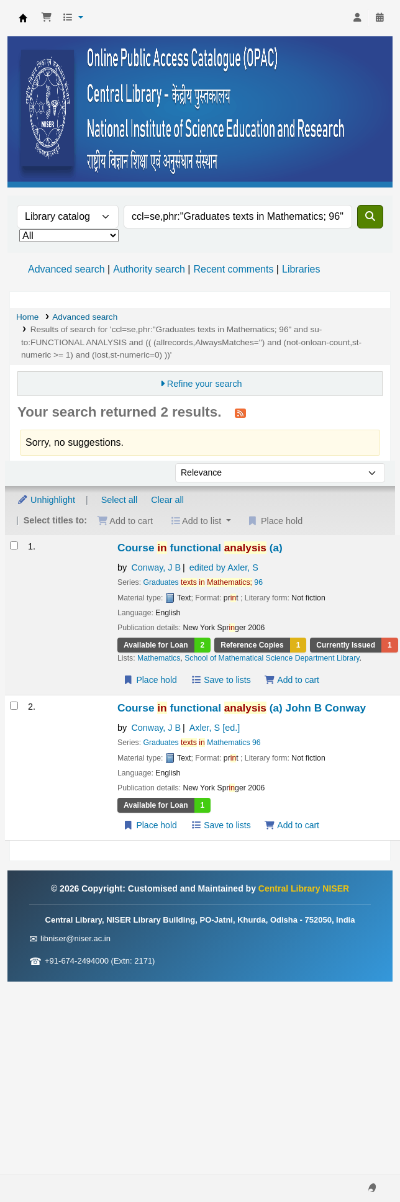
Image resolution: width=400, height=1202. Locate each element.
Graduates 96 (203, 582)
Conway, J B (156, 567)
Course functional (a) (200, 547)
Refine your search (204, 384)
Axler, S (214, 728)
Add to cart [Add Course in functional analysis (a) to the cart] (292, 680)
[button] (46, 18)
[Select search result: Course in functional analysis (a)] (14, 545)
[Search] (370, 216)
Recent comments (233, 269)
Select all (119, 500)
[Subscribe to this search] (240, 413)
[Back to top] (362, 1163)
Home (27, 317)
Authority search (149, 269)
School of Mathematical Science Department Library (271, 658)
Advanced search (66, 269)
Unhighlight (46, 500)
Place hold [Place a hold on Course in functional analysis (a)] (150, 680)
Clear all (167, 500)
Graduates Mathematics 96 (202, 742)
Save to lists (221, 680)
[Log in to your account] (357, 18)
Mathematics (158, 658)
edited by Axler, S (223, 567)
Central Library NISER (23, 18)
